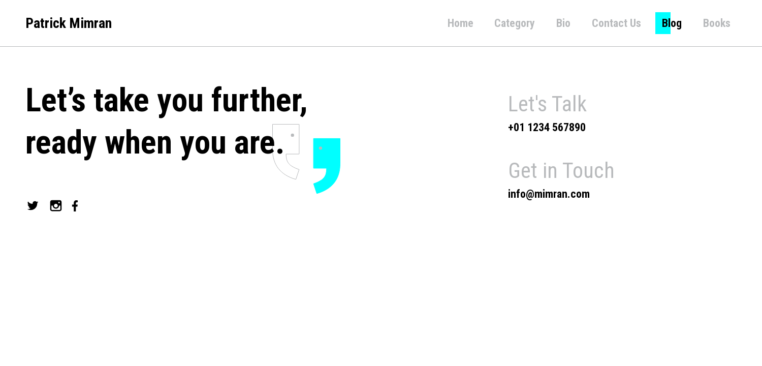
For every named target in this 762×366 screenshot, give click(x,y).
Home (460, 23)
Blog (672, 23)
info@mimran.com (549, 194)
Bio (563, 23)
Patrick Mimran (68, 23)
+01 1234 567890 (547, 127)
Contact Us (616, 23)
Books (717, 23)
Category (514, 23)
